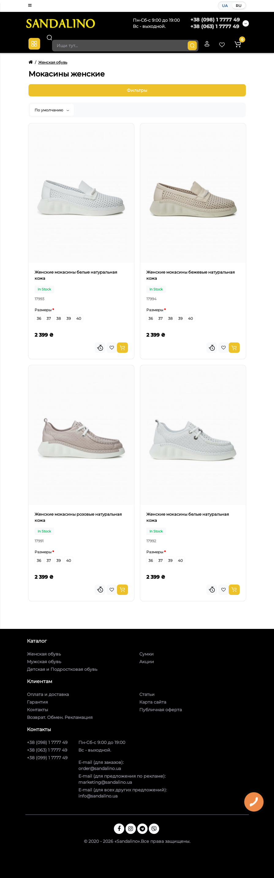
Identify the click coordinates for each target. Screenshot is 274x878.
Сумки (146, 654)
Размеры (43, 310)
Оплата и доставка (48, 694)
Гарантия (37, 702)
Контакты (37, 709)
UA (225, 5)
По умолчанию (52, 110)
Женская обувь (44, 654)
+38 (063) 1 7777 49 (214, 26)
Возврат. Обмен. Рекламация (59, 717)
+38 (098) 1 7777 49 (215, 20)
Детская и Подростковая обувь (62, 669)
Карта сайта (152, 702)
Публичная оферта (160, 709)
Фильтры (137, 90)
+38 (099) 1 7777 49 (47, 757)
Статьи (147, 694)
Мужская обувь (44, 661)
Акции (146, 661)
